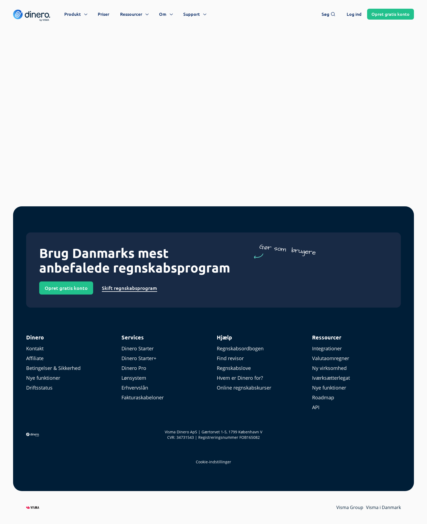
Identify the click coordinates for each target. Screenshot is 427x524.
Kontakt (35, 348)
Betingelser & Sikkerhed (53, 368)
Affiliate (35, 358)
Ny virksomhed (329, 368)
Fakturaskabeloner (142, 397)
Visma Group (349, 507)
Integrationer (327, 348)
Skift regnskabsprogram (129, 288)
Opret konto (390, 14)
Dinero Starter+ (138, 358)
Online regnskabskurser (244, 387)
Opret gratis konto (66, 288)
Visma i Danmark (383, 507)
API (315, 407)
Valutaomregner (330, 358)
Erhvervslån (134, 387)
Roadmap (323, 397)
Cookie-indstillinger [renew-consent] (213, 461)
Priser (103, 14)
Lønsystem (133, 378)
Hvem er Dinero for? (240, 378)
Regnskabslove (234, 368)
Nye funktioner (43, 378)
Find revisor (230, 358)
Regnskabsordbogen (240, 348)
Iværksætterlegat (331, 378)
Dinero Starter (137, 348)
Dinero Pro (133, 368)
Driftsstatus (39, 387)
